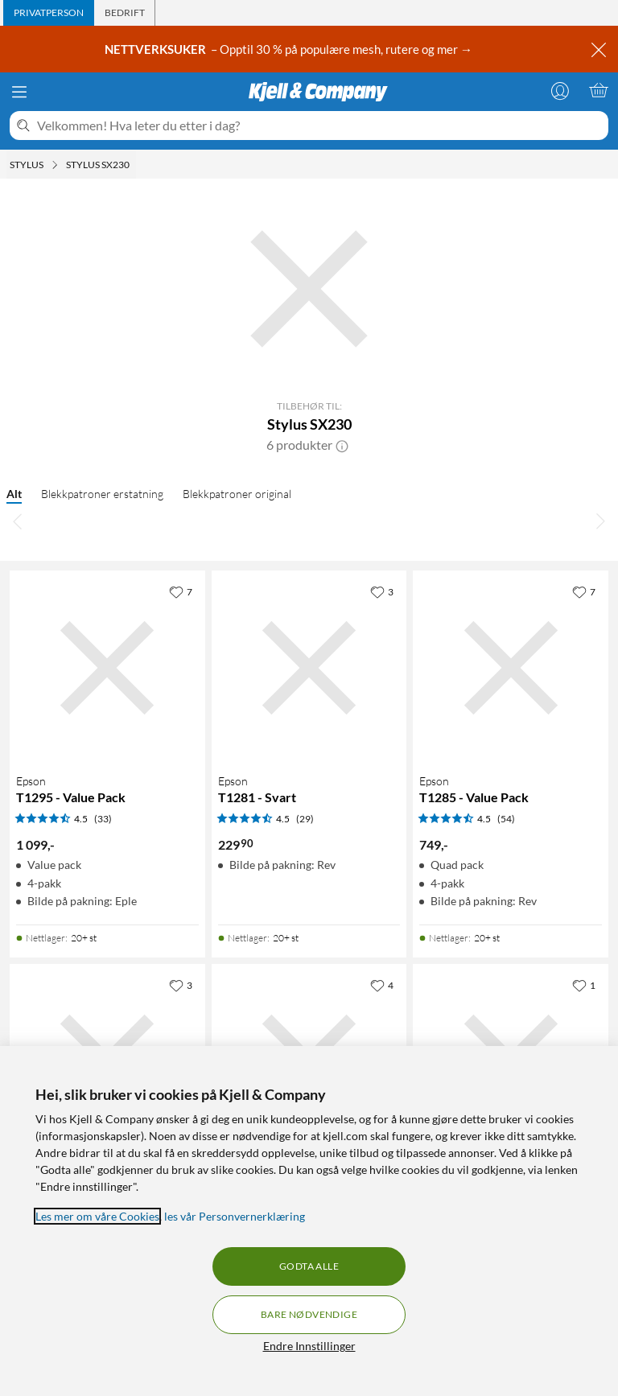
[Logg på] (560, 90)
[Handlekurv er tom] (598, 90)
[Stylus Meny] (55, 165)
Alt (14, 493)
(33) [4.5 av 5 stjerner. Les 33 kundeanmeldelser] (103, 819)
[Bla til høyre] (600, 520)
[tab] (48, 13)
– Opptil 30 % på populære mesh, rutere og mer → (290, 49)
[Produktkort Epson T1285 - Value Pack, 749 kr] (510, 668)
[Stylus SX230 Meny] (134, 165)
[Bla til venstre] (17, 520)
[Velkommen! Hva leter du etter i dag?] (319, 125)
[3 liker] (381, 591)
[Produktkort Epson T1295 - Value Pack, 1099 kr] (107, 668)
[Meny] (19, 91)
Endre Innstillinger (309, 1346)
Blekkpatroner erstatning (102, 493)
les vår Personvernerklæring (234, 1216)
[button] (342, 445)
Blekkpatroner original (237, 493)
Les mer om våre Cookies (97, 1216)
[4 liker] (381, 984)
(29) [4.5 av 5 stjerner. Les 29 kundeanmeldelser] (305, 819)
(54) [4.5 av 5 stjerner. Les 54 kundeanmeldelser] (506, 819)
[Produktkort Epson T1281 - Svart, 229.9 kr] (309, 668)
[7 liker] (180, 591)
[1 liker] (583, 984)
